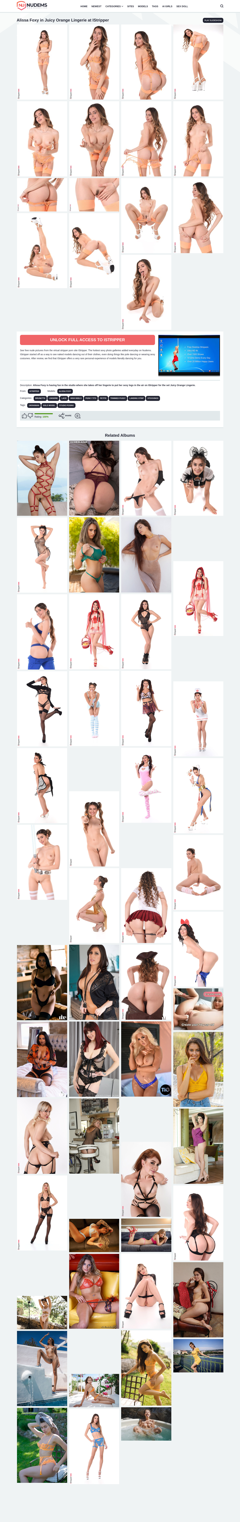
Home (84, 6)
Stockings (153, 398)
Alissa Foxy (65, 391)
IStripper (34, 391)
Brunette (40, 398)
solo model (49, 405)
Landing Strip (136, 398)
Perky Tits (91, 398)
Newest (97, 6)
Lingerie (53, 398)
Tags (155, 6)
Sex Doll (182, 6)
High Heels (76, 398)
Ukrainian (34, 405)
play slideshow (213, 20)
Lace (64, 398)
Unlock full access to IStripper (87, 340)
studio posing (66, 405)
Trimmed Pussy (118, 398)
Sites (130, 6)
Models (143, 6)
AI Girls (167, 6)
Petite (103, 398)
